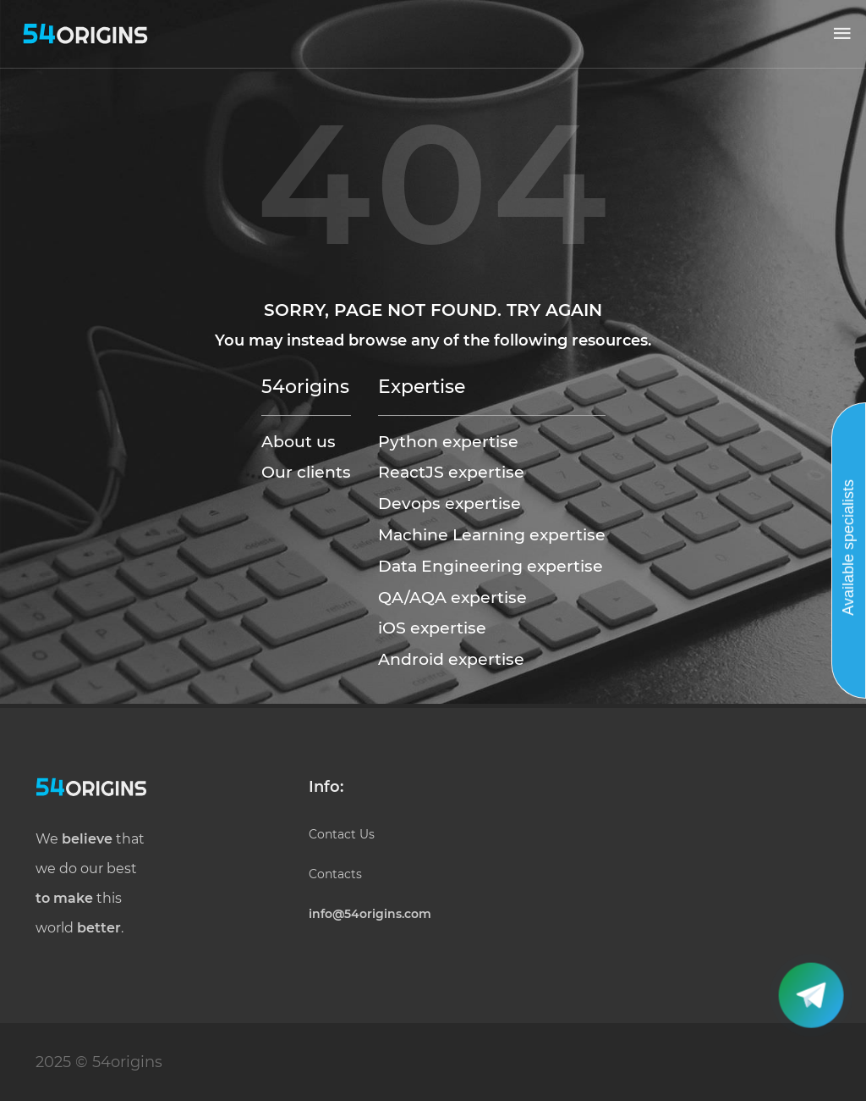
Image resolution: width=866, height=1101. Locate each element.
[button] (842, 34)
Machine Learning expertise (492, 534)
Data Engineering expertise (490, 566)
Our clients (306, 472)
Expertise (421, 386)
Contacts (335, 874)
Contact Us (342, 834)
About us (298, 441)
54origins (305, 386)
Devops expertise (449, 503)
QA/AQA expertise (452, 597)
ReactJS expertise (451, 472)
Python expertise (448, 441)
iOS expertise (432, 627)
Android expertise (451, 659)
